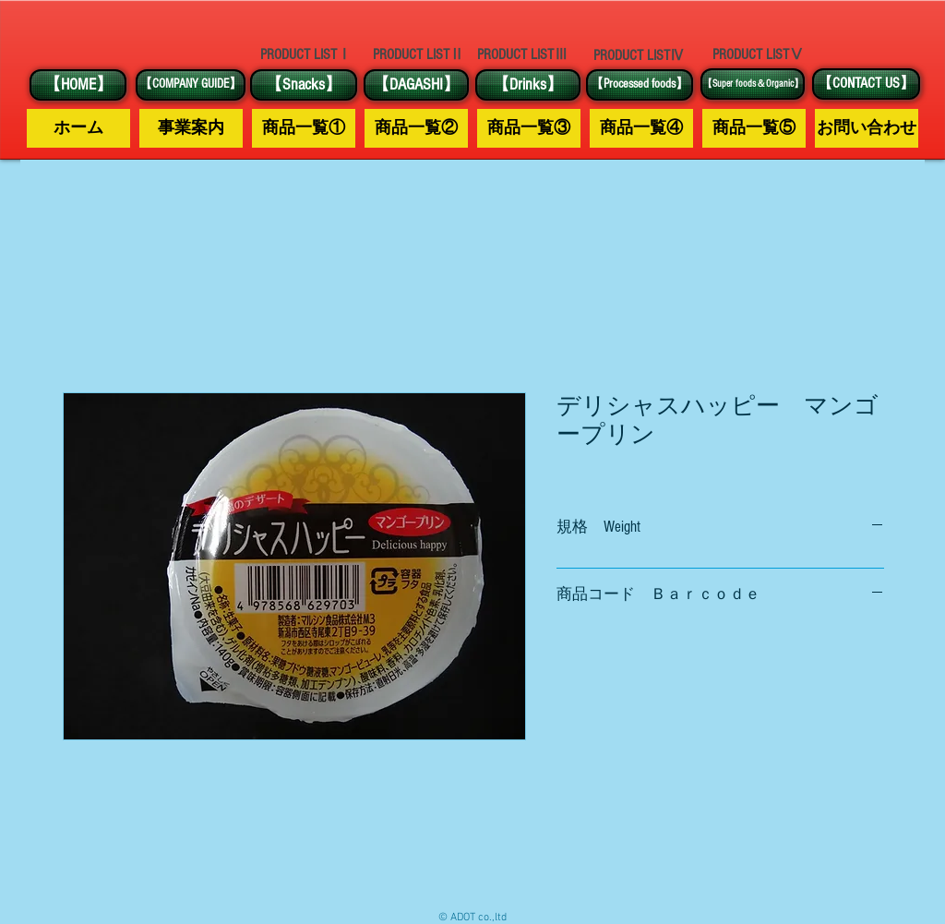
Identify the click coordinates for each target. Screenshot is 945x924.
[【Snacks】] (303, 85)
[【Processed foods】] (639, 85)
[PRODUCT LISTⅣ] (638, 55)
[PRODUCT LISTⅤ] (758, 54)
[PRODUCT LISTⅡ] (418, 55)
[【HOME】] (78, 85)
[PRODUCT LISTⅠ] (305, 54)
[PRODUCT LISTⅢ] (522, 55)
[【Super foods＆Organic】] (752, 84)
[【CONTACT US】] (866, 84)
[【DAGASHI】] (416, 85)
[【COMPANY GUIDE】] (190, 85)
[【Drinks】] (527, 85)
